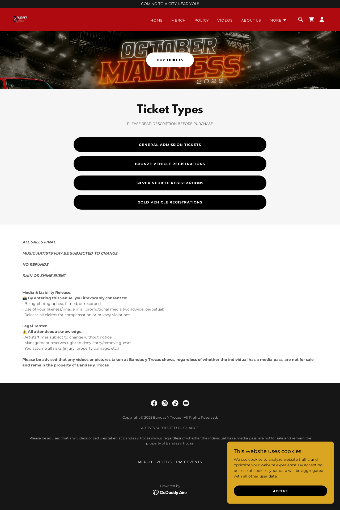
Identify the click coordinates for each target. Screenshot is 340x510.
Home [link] (156, 20)
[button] (278, 20)
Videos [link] (225, 20)
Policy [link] (201, 20)
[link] (20, 19)
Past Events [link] (189, 462)
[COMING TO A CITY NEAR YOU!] (170, 4)
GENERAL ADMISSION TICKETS (170, 144)
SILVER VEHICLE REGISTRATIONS (170, 183)
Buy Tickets (170, 60)
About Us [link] (251, 20)
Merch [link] (178, 20)
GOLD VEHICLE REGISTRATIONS (170, 202)
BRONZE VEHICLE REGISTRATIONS (170, 164)
